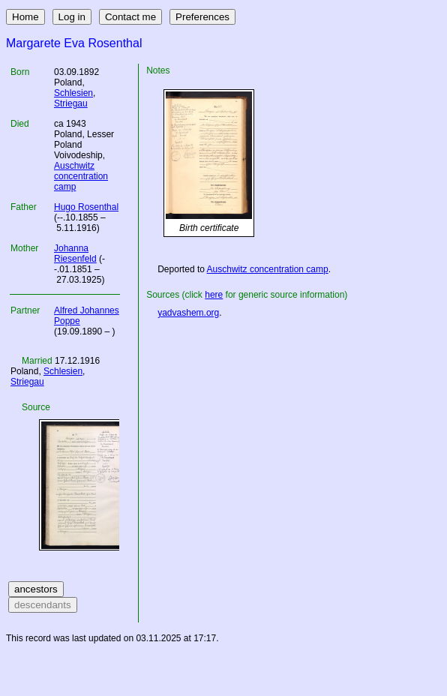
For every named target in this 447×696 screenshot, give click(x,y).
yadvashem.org (188, 313)
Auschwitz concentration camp (81, 176)
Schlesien (73, 93)
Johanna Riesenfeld (75, 253)
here (214, 295)
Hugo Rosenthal (86, 207)
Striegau (71, 103)
